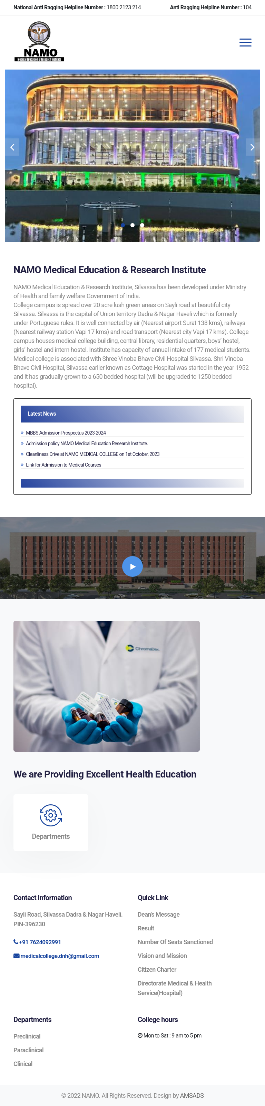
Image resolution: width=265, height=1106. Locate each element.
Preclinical (26, 1036)
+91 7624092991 (40, 942)
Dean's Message (158, 914)
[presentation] (12, 147)
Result (146, 928)
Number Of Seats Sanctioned (175, 942)
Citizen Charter (157, 969)
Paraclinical (28, 1050)
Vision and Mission (162, 955)
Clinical (22, 1063)
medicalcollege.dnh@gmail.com (59, 955)
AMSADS (192, 1095)
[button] (123, 225)
